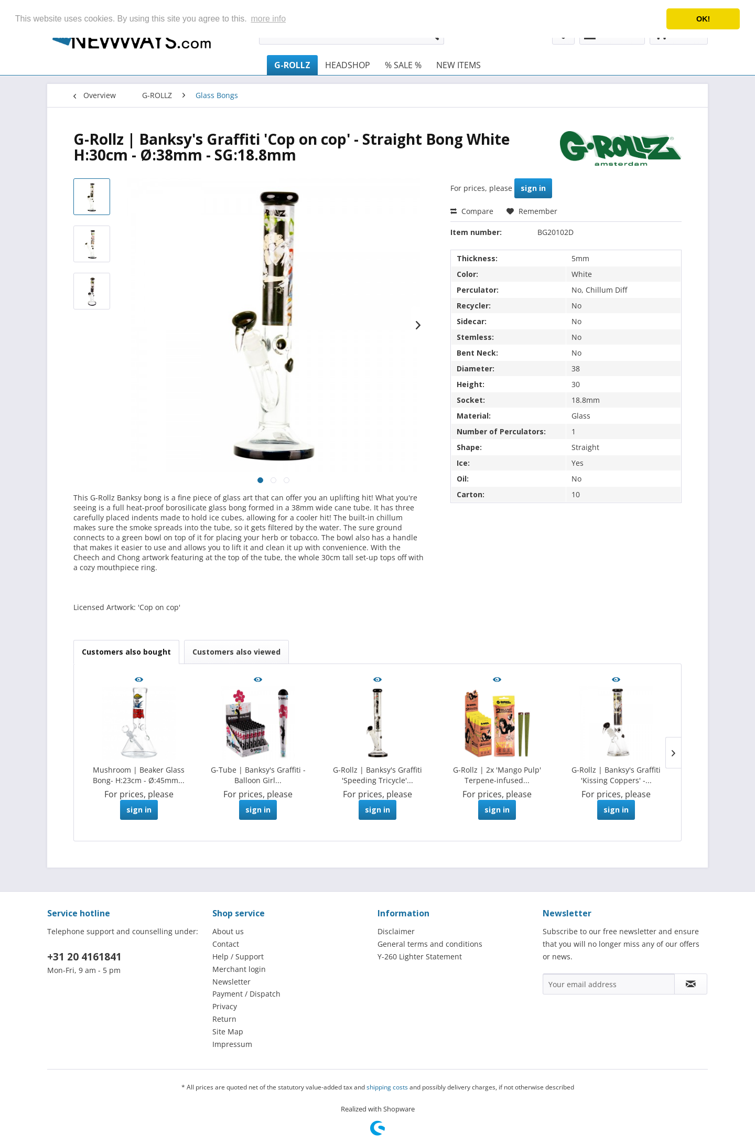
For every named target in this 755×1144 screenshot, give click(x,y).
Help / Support (238, 956)
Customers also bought (126, 652)
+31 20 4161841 (84, 957)
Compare (471, 211)
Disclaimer (396, 931)
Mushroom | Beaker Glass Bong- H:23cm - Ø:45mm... (139, 775)
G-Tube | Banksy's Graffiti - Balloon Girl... (258, 775)
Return (224, 1019)
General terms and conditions (430, 944)
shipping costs (387, 1087)
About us (228, 931)
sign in (533, 188)
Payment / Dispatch (246, 994)
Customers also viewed (236, 652)
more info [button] (268, 18)
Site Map (227, 1031)
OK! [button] (703, 19)
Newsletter (231, 982)
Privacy (224, 1006)
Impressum (232, 1044)
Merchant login (239, 969)
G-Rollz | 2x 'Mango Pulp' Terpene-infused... (497, 775)
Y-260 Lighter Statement (420, 956)
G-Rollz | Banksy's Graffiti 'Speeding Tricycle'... (377, 775)
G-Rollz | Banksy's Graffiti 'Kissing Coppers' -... (616, 775)
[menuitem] (292, 65)
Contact (225, 944)
